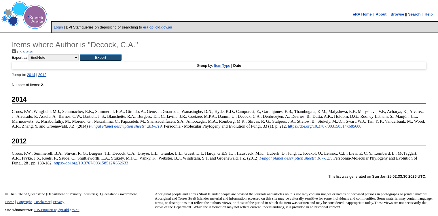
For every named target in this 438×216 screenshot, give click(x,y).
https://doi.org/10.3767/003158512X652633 (91, 163)
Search (414, 14)
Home (9, 202)
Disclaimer (42, 202)
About (381, 14)
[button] (101, 57)
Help (429, 14)
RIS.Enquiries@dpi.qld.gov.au (56, 210)
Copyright (24, 202)
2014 (31, 75)
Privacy (58, 202)
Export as (19, 57)
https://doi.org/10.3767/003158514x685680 (324, 126)
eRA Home (362, 14)
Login (58, 27)
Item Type (222, 65)
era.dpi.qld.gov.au (157, 27)
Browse (397, 14)
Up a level (22, 52)
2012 (42, 75)
